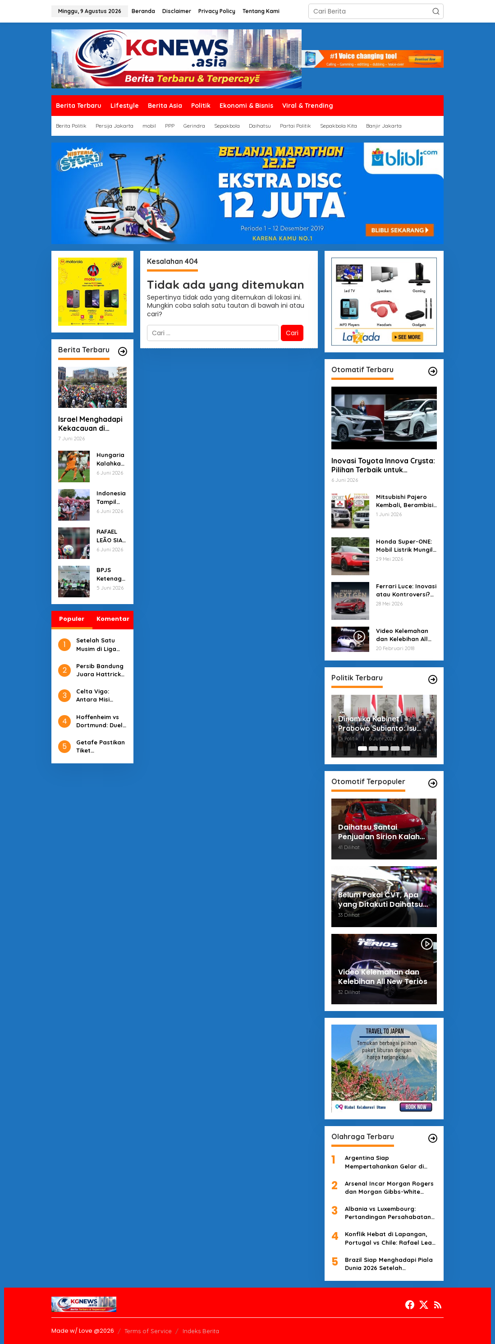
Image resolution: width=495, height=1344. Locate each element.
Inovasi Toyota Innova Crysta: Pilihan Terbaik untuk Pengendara (383, 465)
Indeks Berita (201, 1331)
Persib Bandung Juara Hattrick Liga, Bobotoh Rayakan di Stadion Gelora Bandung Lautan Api (101, 670)
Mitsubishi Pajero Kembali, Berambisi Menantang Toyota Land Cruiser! (404, 501)
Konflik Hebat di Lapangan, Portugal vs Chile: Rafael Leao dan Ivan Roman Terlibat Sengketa (390, 1238)
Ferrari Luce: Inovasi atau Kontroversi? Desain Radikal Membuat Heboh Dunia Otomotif (406, 590)
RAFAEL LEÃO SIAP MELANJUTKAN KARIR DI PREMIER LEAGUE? (111, 536)
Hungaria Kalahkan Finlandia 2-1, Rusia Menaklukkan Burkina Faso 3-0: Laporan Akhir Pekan (110, 459)
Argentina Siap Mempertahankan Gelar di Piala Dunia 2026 (384, 1162)
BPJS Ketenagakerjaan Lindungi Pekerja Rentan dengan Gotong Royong (111, 574)
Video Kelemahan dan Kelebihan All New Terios (402, 635)
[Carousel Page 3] (384, 748)
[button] (436, 11)
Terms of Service (148, 1331)
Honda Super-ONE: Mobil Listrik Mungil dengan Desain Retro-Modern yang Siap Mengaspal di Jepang (406, 546)
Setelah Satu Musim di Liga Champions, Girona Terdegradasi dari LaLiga (96, 644)
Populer (71, 618)
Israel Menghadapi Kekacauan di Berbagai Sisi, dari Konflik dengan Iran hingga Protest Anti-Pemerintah (92, 424)
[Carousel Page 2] (373, 748)
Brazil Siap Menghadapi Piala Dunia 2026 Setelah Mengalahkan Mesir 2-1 (389, 1264)
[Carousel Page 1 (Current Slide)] (362, 748)
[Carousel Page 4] (394, 748)
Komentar (112, 618)
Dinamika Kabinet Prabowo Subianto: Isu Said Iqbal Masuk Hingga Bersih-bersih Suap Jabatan (380, 723)
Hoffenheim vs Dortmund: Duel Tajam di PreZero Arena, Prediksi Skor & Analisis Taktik (99, 721)
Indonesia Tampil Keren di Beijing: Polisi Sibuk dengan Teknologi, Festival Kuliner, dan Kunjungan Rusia (111, 497)
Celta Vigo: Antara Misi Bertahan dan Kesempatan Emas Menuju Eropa (97, 695)
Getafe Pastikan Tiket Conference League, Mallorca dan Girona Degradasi (100, 746)
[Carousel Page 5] (405, 748)
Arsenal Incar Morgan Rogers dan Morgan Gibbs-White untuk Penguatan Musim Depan (389, 1188)
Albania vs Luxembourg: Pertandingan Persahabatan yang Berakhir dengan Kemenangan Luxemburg (388, 1213)
